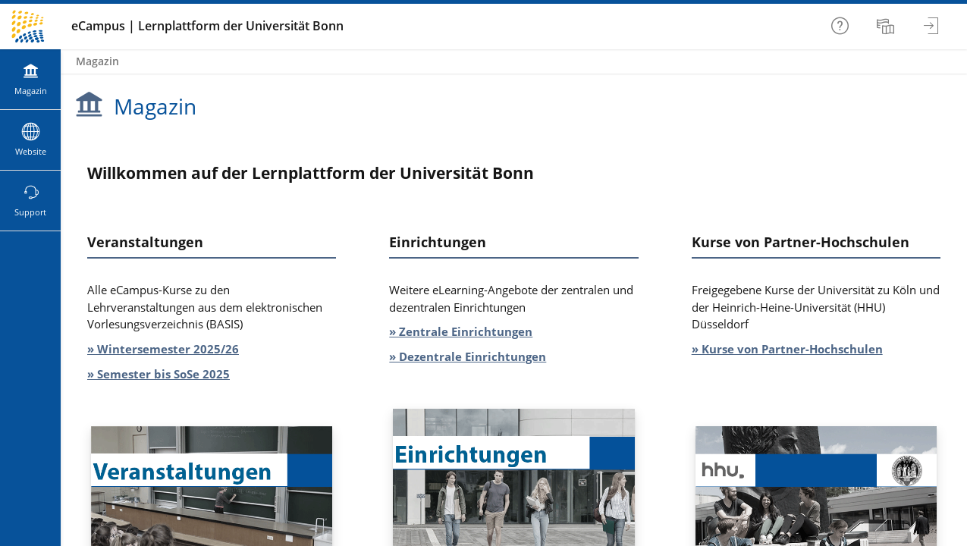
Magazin (97, 61)
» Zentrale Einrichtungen (460, 331)
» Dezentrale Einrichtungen (467, 356)
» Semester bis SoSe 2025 (158, 373)
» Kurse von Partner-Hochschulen (787, 348)
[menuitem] (887, 26)
